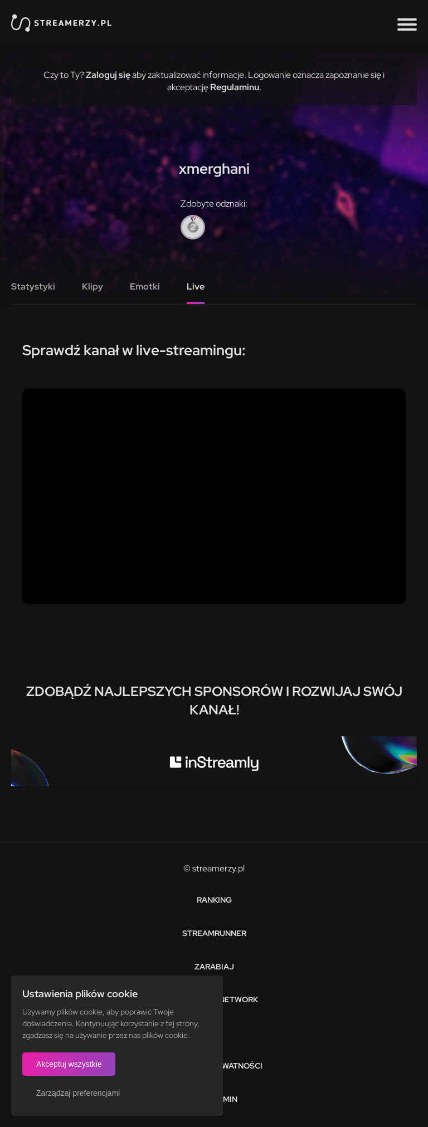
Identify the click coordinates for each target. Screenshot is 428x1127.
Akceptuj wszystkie (68, 1064)
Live (196, 286)
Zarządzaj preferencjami (78, 1093)
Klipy (92, 286)
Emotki (145, 286)
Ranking (214, 900)
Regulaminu (234, 87)
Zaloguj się (108, 75)
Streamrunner (214, 933)
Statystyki (33, 286)
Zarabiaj (214, 967)
